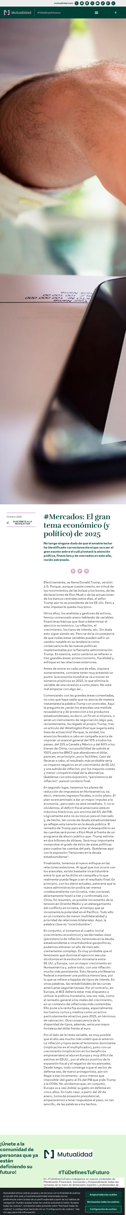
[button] (96, 12)
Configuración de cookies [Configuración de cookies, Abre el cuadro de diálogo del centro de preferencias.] (103, 1209)
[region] (62, 1201)
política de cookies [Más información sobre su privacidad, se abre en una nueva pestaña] (46, 1212)
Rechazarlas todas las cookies (103, 1202)
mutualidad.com (63, 3)
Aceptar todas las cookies (103, 1194)
